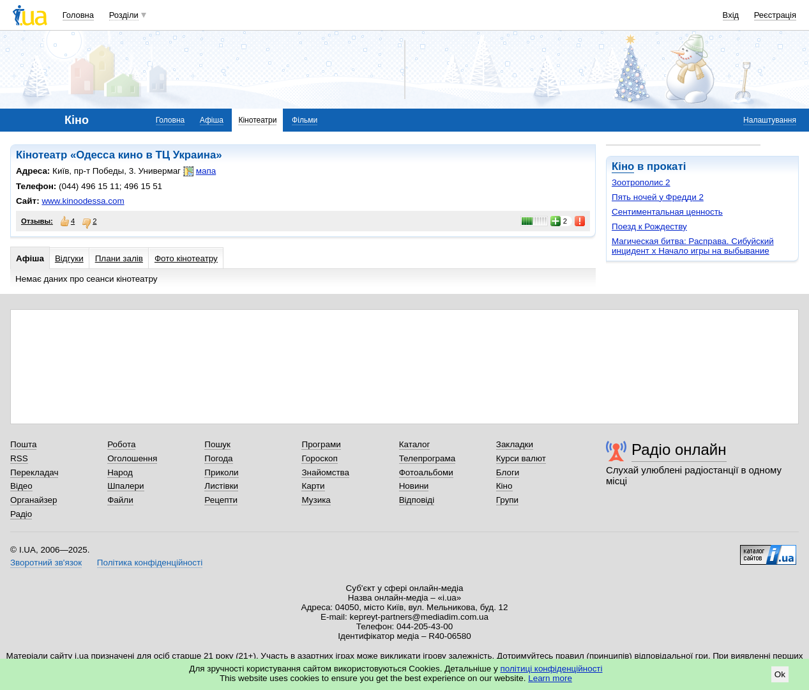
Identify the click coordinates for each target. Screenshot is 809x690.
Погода (218, 458)
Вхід (731, 15)
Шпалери (125, 486)
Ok (780, 674)
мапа (199, 171)
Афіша (211, 120)
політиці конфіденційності (552, 668)
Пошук (217, 444)
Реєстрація (775, 15)
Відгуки (69, 258)
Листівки (221, 486)
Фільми (304, 120)
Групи (507, 500)
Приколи (221, 472)
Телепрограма (427, 458)
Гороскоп (319, 458)
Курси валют (521, 458)
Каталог (414, 444)
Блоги (508, 472)
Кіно (623, 166)
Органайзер (33, 500)
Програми (320, 444)
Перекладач (34, 472)
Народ (120, 472)
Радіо (21, 514)
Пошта (23, 444)
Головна (78, 15)
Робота (121, 444)
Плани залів (119, 258)
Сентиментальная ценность (667, 212)
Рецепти (221, 500)
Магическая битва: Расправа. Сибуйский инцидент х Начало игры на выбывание (693, 246)
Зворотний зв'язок (46, 562)
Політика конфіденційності (149, 562)
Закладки (514, 444)
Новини (414, 486)
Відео (21, 486)
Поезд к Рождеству (649, 226)
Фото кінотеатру (186, 258)
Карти (312, 486)
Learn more (550, 678)
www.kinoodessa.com (83, 201)
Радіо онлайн (679, 449)
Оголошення (132, 458)
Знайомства (325, 472)
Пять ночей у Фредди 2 (658, 197)
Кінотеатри (257, 120)
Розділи (124, 15)
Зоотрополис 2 (641, 182)
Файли (120, 500)
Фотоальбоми (426, 472)
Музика (315, 500)
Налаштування (769, 120)
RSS (19, 458)
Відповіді (417, 500)
